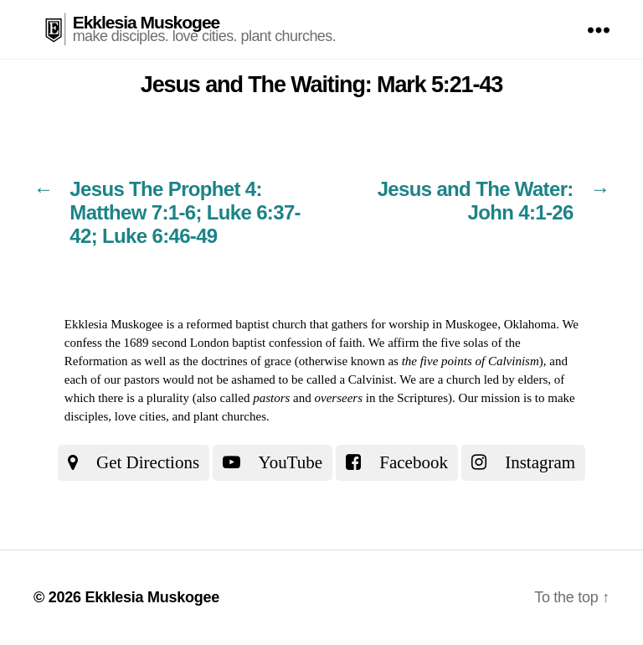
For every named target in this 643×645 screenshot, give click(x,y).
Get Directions (133, 462)
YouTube (272, 462)
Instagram (523, 462)
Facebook (397, 462)
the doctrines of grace (237, 361)
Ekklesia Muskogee (146, 22)
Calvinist (371, 379)
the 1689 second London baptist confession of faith (234, 342)
